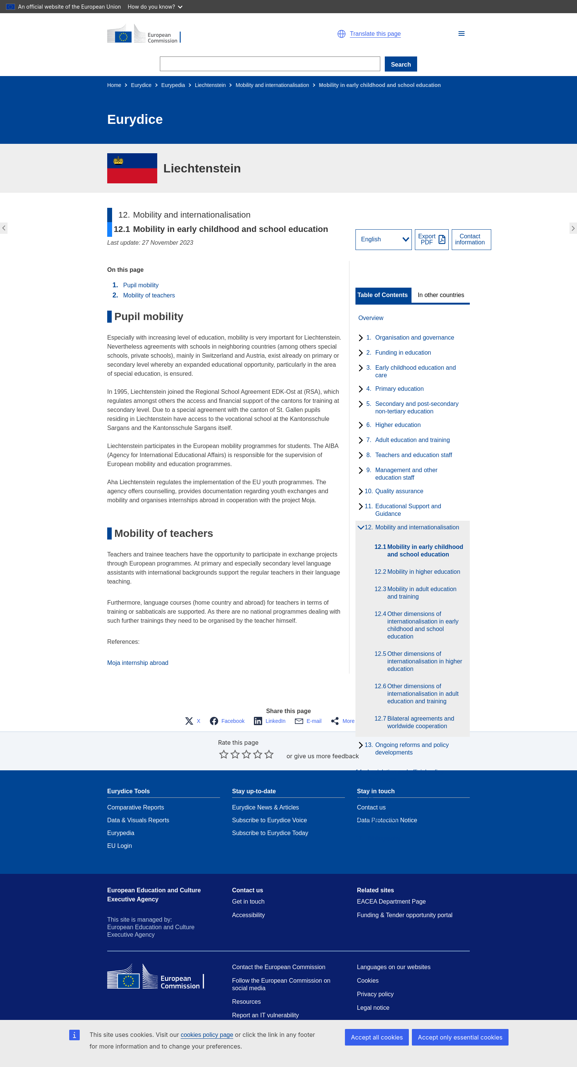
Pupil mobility (140, 285)
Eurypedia (173, 85)
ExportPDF (427, 239)
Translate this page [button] (375, 34)
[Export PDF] (432, 239)
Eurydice (141, 85)
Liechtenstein (210, 85)
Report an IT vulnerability (265, 1015)
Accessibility (248, 915)
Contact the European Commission (278, 967)
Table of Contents (382, 295)
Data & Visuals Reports (138, 820)
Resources (246, 1001)
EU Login (119, 846)
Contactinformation (470, 239)
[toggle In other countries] (442, 295)
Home (114, 85)
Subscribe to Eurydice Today (270, 833)
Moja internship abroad (138, 663)
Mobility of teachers (149, 295)
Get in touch (248, 901)
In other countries (441, 295)
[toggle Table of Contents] (383, 295)
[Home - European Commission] (194, 33)
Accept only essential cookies (460, 1037)
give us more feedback (326, 756)
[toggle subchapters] (359, 338)
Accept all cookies (377, 1037)
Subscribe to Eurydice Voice (269, 820)
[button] (461, 33)
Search (401, 64)
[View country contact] (471, 239)
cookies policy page (207, 1035)
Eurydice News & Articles (265, 807)
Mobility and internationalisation (272, 85)
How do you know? (155, 6)
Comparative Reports (135, 807)
